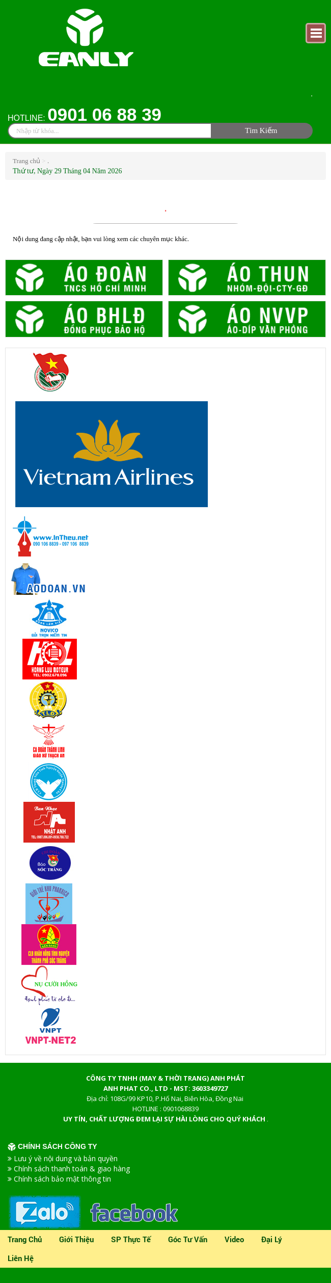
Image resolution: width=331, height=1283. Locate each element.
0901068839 (181, 1108)
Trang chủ (27, 161)
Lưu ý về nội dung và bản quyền (66, 1158)
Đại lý (271, 1239)
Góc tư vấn (187, 1239)
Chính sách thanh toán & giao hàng (72, 1168)
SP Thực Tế (131, 1239)
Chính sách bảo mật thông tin (62, 1179)
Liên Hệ (21, 1258)
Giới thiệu (76, 1239)
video (234, 1239)
